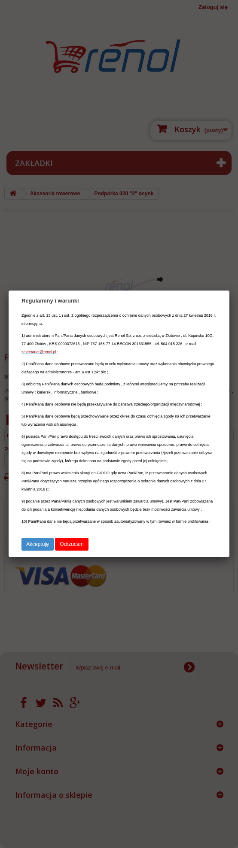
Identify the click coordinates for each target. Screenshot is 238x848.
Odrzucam (71, 544)
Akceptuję (37, 544)
